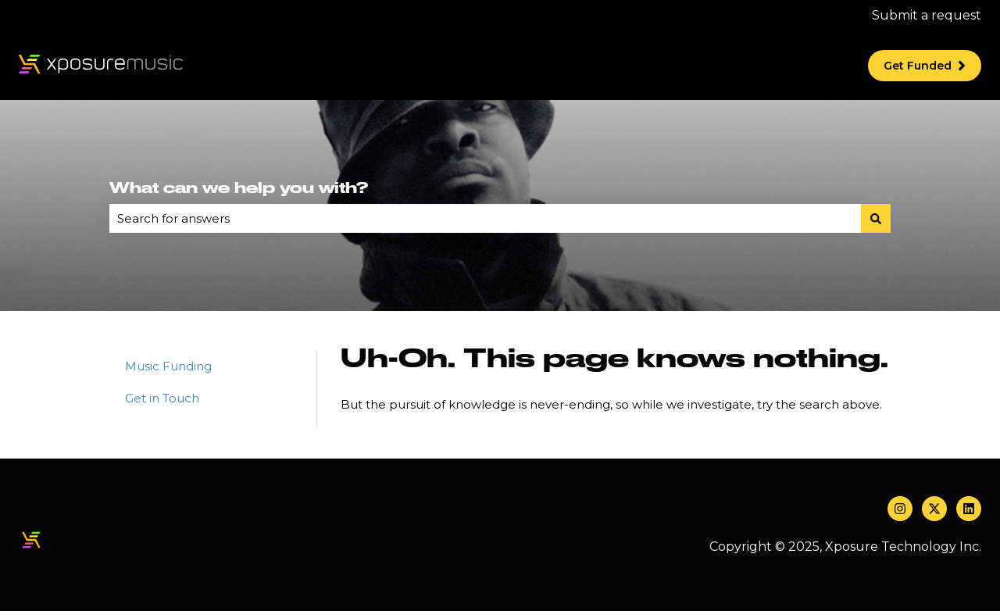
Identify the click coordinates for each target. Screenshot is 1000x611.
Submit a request (926, 15)
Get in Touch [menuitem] (162, 398)
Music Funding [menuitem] (168, 366)
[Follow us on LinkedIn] (968, 508)
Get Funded (925, 65)
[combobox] (485, 218)
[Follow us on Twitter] (934, 508)
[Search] (876, 218)
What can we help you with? (238, 188)
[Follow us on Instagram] (900, 508)
